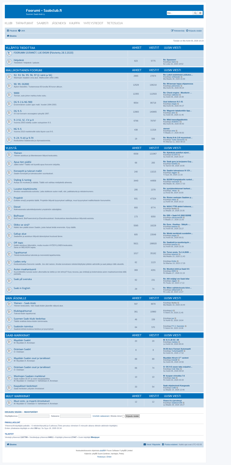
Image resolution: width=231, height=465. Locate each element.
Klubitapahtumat (23, 310)
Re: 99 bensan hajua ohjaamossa (178, 84)
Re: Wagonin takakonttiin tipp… (177, 111)
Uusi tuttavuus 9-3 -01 (173, 102)
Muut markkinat (18, 396)
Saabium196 (176, 403)
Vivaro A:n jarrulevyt (172, 401)
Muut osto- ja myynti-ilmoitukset (32, 401)
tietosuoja (115, 23)
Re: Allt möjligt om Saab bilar (176, 279)
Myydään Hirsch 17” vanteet (176, 358)
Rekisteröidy (31, 412)
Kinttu (173, 261)
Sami (173, 62)
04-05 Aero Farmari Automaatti (177, 349)
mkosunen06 (176, 217)
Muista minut (117, 416)
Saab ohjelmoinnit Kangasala (176, 386)
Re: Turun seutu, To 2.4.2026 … (177, 252)
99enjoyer (95, 437)
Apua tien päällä (22, 162)
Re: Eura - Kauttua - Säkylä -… (176, 224)
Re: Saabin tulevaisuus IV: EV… (177, 170)
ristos (173, 199)
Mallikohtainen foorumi (24, 70)
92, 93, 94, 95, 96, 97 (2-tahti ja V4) (33, 75)
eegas (174, 104)
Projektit (18, 197)
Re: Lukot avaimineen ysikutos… (178, 75)
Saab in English (22, 288)
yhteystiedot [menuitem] (93, 23)
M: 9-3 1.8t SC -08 (171, 340)
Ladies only (20, 261)
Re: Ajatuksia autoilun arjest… (177, 153)
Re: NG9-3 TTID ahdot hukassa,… (178, 206)
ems (173, 131)
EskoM (174, 360)
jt (172, 310)
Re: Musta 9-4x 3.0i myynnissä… (178, 138)
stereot (166, 129)
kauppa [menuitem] (74, 23)
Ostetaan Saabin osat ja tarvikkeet (32, 367)
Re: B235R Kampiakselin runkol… (178, 179)
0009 (173, 271)
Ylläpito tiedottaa (20, 48)
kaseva (174, 226)
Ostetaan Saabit (22, 349)
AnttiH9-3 (175, 122)
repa (173, 378)
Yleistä (11, 148)
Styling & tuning (22, 179)
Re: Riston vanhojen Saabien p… (178, 197)
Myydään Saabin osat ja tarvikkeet (32, 358)
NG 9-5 (18, 129)
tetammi (174, 254)
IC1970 (174, 155)
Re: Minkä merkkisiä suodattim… (178, 233)
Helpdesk (19, 60)
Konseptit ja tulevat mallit (28, 170)
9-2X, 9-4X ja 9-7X (23, 138)
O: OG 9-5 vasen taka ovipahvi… (177, 367)
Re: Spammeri (169, 60)
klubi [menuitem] (8, 23)
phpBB (102, 451)
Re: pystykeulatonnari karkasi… (177, 188)
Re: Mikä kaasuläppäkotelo (175, 120)
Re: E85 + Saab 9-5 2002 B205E (177, 215)
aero (173, 113)
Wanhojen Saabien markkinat (29, 376)
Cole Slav (175, 369)
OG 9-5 (18, 111)
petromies (175, 86)
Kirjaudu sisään (13, 412)
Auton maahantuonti (25, 269)
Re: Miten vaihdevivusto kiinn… (177, 288)
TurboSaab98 (177, 351)
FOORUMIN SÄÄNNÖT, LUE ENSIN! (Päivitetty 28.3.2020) (43, 52)
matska (174, 342)
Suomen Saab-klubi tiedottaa (29, 318)
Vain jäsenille (16, 298)
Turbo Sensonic (178, 140)
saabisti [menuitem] (42, 23)
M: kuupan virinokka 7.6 (174, 376)
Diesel (17, 206)
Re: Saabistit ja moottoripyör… (177, 242)
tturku (174, 208)
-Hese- (174, 191)
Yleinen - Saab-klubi (25, 303)
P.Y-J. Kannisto (177, 326)
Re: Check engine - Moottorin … (177, 93)
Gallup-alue (20, 233)
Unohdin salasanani (101, 416)
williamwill (175, 290)
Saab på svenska (23, 279)
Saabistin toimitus (23, 326)
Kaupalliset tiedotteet (25, 386)
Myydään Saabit (22, 340)
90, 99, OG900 (21, 84)
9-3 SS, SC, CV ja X (24, 120)
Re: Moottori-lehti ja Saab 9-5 (176, 269)
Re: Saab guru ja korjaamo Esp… (178, 162)
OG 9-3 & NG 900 (23, 102)
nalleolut (175, 95)
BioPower (19, 215)
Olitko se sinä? (22, 224)
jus (172, 318)
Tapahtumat (20, 252)
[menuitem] (21, 31)
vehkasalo (175, 77)
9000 (16, 93)
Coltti (173, 388)
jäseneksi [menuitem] (59, 23)
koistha (174, 164)
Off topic (18, 242)
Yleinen (18, 153)
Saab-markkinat (18, 335)
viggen (174, 173)
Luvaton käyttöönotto (25, 188)
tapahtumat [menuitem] (24, 23)
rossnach (175, 182)
